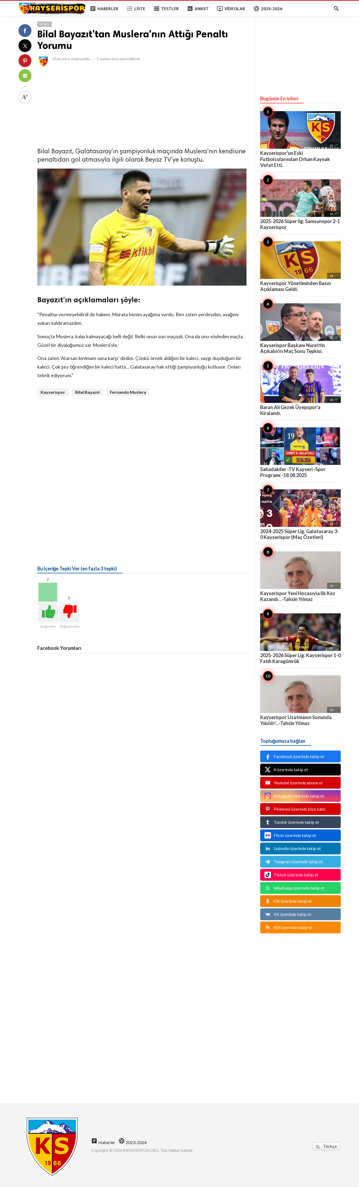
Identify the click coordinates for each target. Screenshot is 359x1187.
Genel (44, 24)
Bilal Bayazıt (87, 392)
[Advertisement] (141, 105)
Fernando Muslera (128, 392)
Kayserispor (53, 392)
